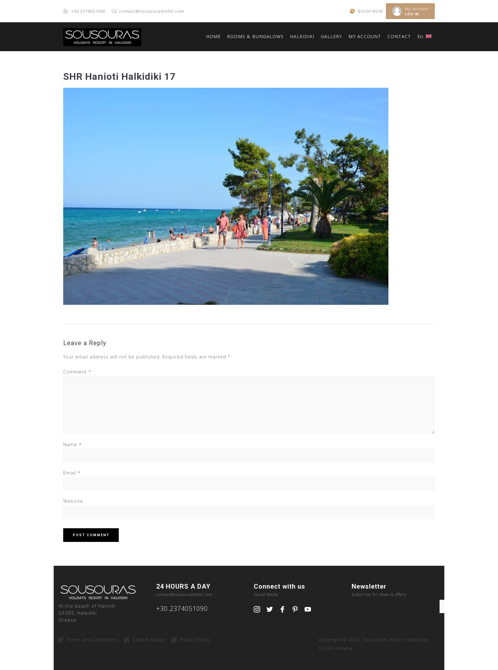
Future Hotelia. (336, 648)
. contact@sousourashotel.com (150, 11)
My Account (416, 9)
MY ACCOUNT (364, 36)
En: (424, 36)
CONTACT (399, 36)
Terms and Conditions (92, 640)
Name (72, 444)
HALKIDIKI (302, 36)
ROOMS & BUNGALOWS (255, 36)
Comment (77, 371)
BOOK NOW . (372, 11)
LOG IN (412, 14)
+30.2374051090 (88, 11)
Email (72, 472)
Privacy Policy (195, 640)
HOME (213, 36)
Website (73, 501)
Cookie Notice (148, 640)
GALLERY (331, 36)
